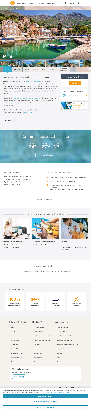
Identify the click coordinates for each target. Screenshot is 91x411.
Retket (51, 70)
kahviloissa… (28, 112)
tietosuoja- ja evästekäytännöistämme (58, 392)
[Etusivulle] (12, 3)
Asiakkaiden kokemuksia (63, 69)
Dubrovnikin (37, 81)
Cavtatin (28, 81)
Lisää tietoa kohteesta (45, 199)
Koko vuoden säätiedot (45, 155)
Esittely (7, 70)
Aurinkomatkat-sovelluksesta (77, 106)
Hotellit (17, 70)
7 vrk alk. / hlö (75, 77)
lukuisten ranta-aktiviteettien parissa (26, 98)
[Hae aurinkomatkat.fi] (78, 3)
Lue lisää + (8, 120)
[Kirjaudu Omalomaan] (69, 3)
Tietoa (27, 70)
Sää (43, 70)
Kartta (35, 70)
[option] (45, 35)
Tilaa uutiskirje (19, 377)
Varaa (75, 83)
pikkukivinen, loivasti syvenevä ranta (15, 103)
